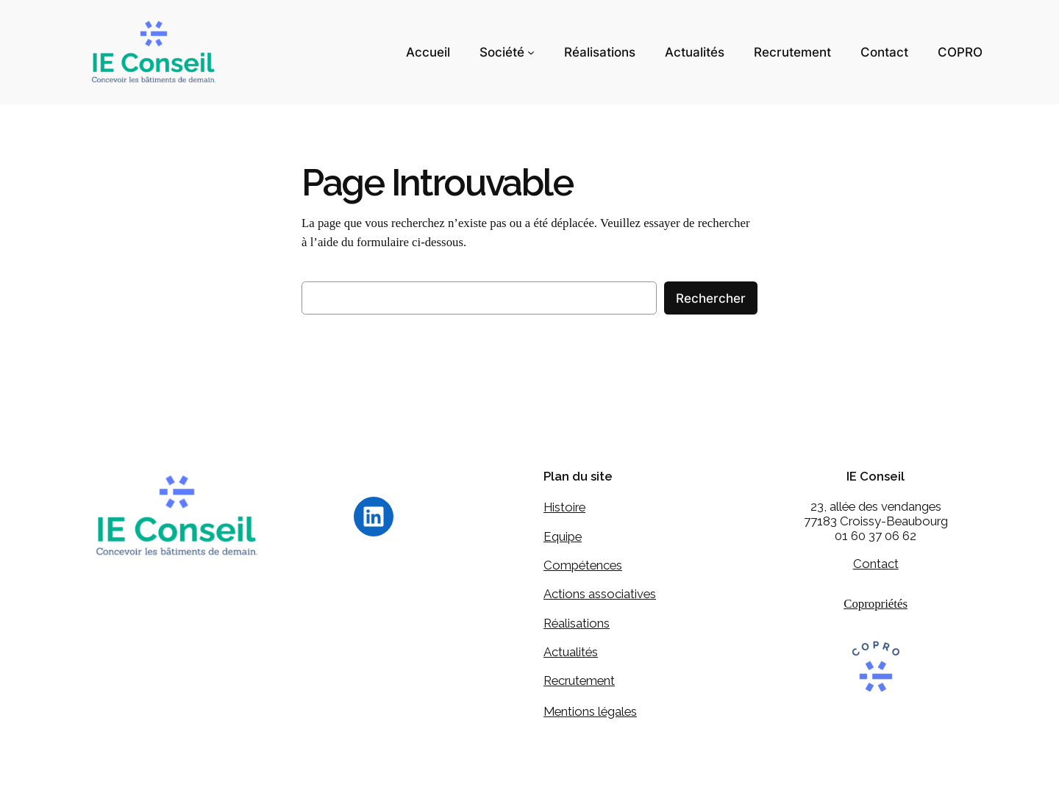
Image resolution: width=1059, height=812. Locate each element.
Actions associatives (599, 594)
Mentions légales (590, 711)
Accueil (428, 52)
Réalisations (576, 623)
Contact (876, 564)
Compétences (582, 565)
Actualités (570, 652)
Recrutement (579, 681)
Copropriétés (876, 604)
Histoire (564, 507)
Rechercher (711, 298)
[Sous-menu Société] (531, 52)
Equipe (562, 536)
